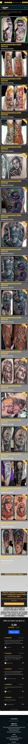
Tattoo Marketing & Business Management (14, 727)
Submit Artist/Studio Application (14, 603)
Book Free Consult (18, 2)
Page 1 (20, 12)
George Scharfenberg (12, 12)
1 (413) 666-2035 (14, 739)
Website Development (14, 728)
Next (7, 15)
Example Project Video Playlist (14, 738)
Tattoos (3, 12)
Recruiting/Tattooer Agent (14, 732)
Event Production (14, 730)
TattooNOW (14, 736)
